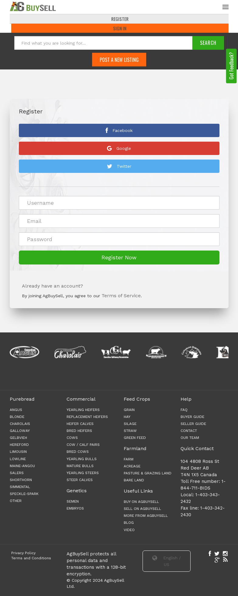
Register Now (119, 258)
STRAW (130, 431)
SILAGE (130, 424)
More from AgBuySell (146, 516)
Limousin (18, 452)
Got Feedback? (231, 66)
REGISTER (120, 19)
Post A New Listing (119, 60)
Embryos (75, 509)
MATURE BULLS (80, 466)
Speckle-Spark (24, 494)
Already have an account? (52, 286)
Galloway (20, 431)
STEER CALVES (80, 480)
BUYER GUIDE (192, 417)
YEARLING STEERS (83, 473)
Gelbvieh (18, 438)
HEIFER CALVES (80, 424)
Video (129, 530)
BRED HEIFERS (79, 431)
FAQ (184, 410)
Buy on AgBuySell (141, 502)
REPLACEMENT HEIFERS (87, 417)
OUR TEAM (190, 438)
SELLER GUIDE (193, 424)
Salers (17, 473)
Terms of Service (121, 296)
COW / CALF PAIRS (83, 445)
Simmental (20, 487)
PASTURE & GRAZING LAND (147, 474)
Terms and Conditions (31, 559)
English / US (166, 561)
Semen (73, 502)
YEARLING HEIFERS (83, 410)
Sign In (119, 28)
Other (16, 501)
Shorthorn (21, 480)
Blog (129, 523)
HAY (127, 417)
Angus (16, 410)
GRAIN (129, 410)
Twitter (119, 166)
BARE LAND (134, 481)
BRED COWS (78, 452)
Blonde (17, 417)
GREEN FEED (135, 438)
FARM (128, 460)
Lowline (18, 459)
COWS (72, 438)
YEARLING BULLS (82, 459)
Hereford (19, 445)
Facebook (119, 131)
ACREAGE (132, 467)
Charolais (20, 424)
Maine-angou (22, 466)
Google (119, 148)
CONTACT (189, 431)
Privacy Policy (23, 553)
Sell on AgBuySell (142, 509)
